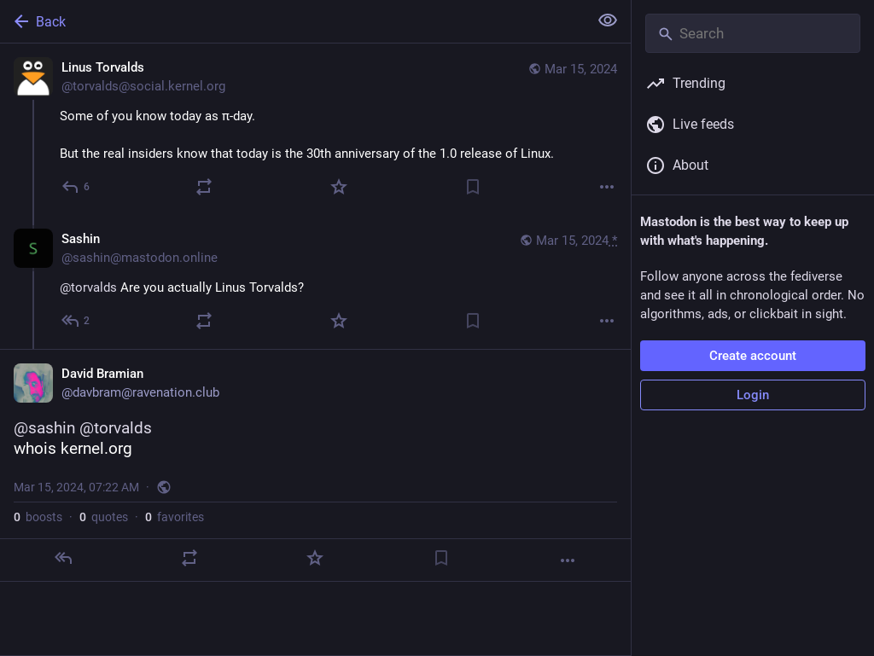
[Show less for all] (608, 20)
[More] (607, 187)
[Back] (292, 21)
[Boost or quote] (204, 187)
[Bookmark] (473, 187)
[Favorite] (339, 187)
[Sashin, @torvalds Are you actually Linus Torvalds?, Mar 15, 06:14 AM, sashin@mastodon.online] (315, 282)
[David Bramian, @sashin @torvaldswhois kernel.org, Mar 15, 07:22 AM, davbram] (315, 465)
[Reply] (76, 187)
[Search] (752, 33)
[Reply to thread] (76, 321)
